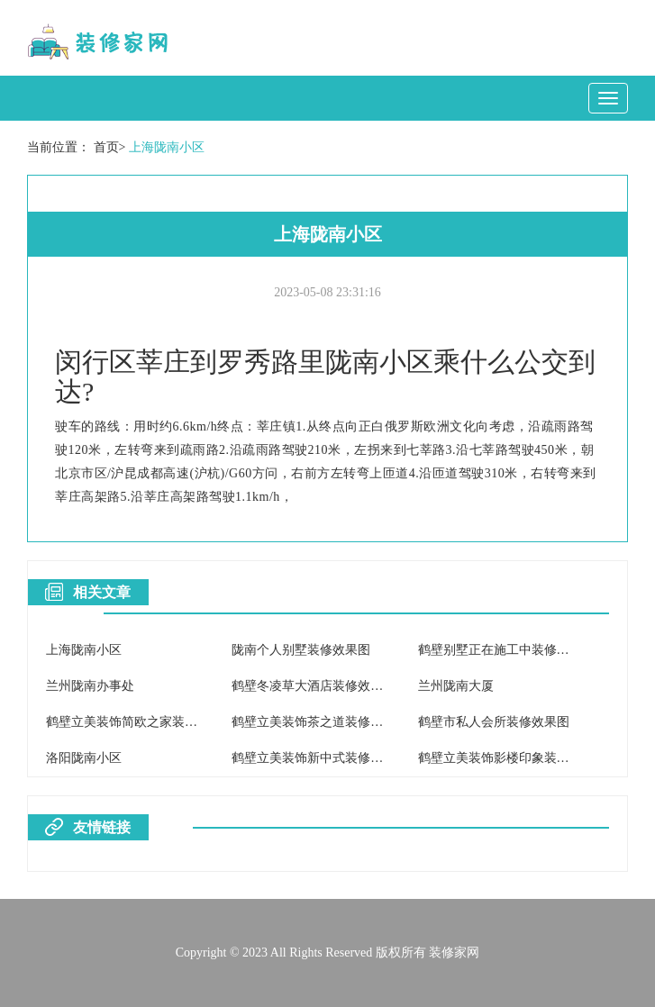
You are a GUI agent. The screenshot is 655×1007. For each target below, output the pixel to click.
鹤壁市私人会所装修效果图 (493, 722)
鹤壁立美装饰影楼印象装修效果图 (512, 758)
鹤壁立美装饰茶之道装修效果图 (320, 722)
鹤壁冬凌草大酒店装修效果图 (314, 686)
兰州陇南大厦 (456, 686)
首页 (106, 147)
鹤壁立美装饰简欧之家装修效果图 (140, 722)
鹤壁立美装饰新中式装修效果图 (320, 758)
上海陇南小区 (167, 147)
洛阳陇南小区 (84, 758)
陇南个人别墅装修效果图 (301, 650)
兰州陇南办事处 (90, 686)
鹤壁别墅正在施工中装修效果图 (506, 650)
